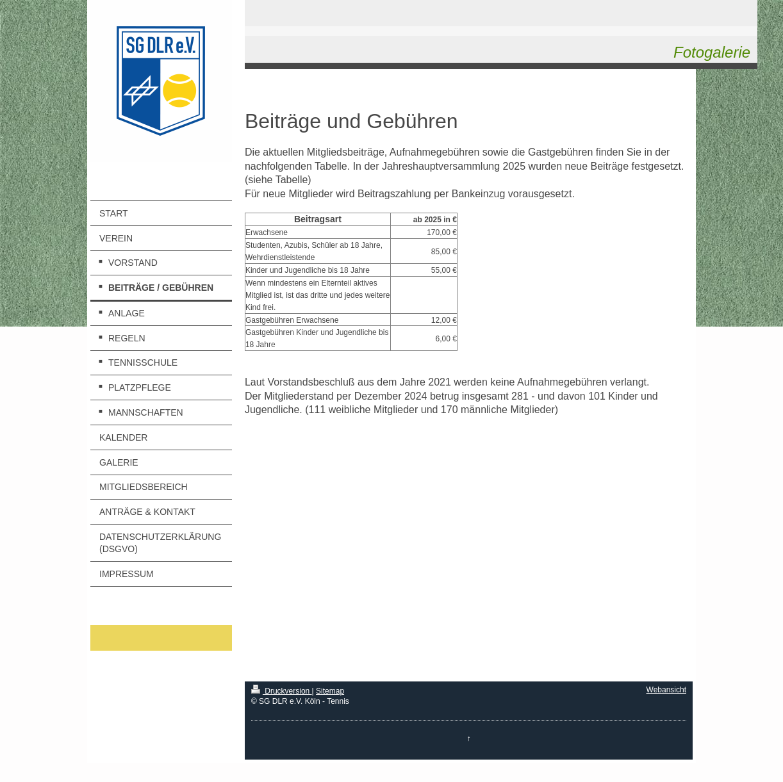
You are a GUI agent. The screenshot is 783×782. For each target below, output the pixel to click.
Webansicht (666, 689)
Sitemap (330, 691)
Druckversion (281, 691)
